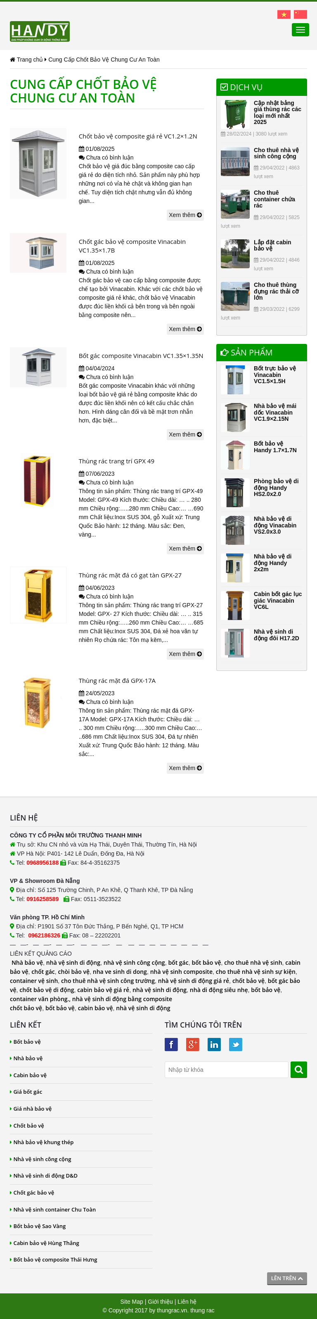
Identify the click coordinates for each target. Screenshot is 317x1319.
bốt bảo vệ (206, 962)
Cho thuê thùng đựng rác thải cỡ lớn (276, 291)
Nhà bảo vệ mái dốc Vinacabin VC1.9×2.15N (275, 412)
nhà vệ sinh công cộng (134, 962)
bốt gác (178, 962)
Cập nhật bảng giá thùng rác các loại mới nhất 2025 (277, 112)
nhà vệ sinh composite (181, 972)
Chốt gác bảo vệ (32, 1192)
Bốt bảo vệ (25, 1041)
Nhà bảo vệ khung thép (41, 1142)
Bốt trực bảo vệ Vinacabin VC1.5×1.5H (275, 374)
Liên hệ (186, 1301)
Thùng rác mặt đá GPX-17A (117, 680)
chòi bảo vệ (74, 972)
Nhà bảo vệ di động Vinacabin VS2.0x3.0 (275, 525)
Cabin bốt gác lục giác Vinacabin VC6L (278, 600)
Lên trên (287, 1278)
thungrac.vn (172, 1310)
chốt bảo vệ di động (46, 990)
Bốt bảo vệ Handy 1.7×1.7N (275, 446)
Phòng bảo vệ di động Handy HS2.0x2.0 (276, 487)
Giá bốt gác (26, 1091)
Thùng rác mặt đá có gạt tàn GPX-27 (130, 575)
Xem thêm (185, 215)
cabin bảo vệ (95, 1008)
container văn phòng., (41, 999)
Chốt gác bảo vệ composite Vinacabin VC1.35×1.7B (132, 245)
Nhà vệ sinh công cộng (40, 1159)
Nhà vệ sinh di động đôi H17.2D (276, 634)
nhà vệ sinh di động (73, 962)
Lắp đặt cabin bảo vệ (272, 245)
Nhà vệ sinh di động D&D (44, 1175)
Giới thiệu (160, 1301)
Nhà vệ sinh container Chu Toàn (53, 1209)
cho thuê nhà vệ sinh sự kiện (256, 972)
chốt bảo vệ (248, 981)
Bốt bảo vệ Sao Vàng (38, 1226)
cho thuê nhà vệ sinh (253, 962)
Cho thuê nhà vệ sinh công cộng (276, 153)
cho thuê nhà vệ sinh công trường (108, 981)
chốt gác (42, 972)
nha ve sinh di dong (120, 972)
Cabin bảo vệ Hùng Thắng (44, 1243)
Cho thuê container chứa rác (274, 199)
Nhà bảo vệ (27, 962)
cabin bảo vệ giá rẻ (103, 990)
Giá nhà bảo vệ (31, 1108)
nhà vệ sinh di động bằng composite (122, 999)
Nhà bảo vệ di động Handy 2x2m (272, 562)
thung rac (202, 1310)
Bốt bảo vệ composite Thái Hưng (53, 1259)
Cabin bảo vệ (28, 1075)
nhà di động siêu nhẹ (219, 990)
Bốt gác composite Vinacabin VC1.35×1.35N (141, 355)
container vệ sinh (34, 981)
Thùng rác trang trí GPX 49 (116, 461)
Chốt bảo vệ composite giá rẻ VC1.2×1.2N (138, 136)
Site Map (132, 1301)
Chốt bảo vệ (27, 1125)
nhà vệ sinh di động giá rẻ (193, 981)
